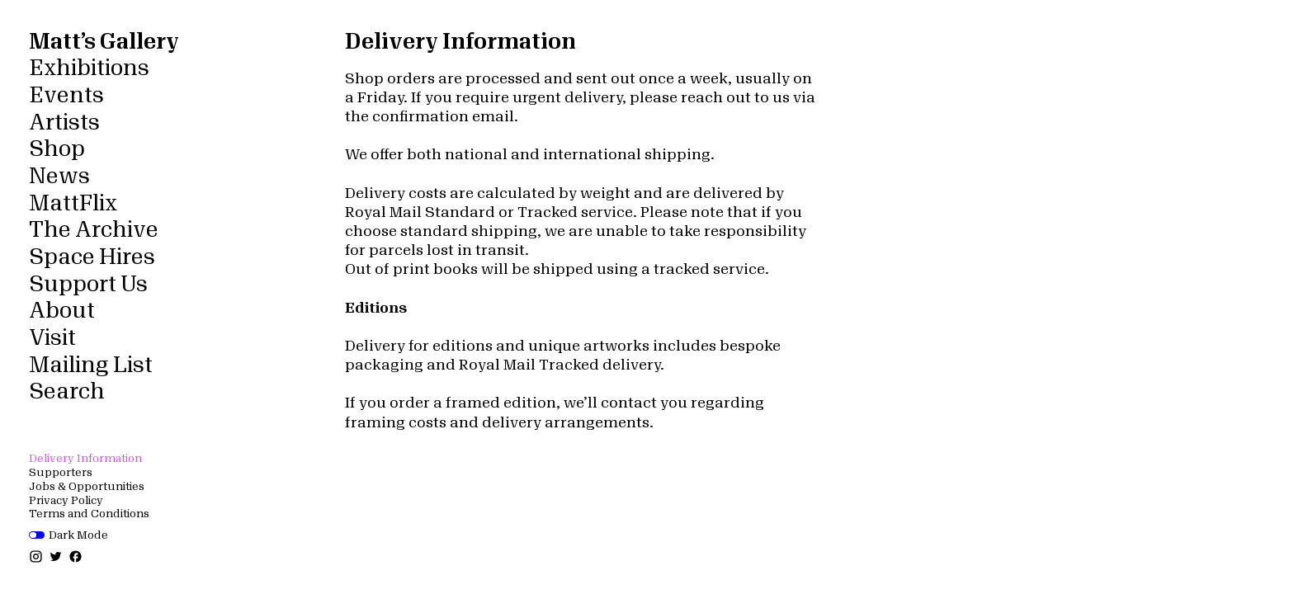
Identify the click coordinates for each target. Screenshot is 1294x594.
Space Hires (92, 257)
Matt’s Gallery (104, 42)
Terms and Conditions (89, 513)
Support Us (88, 284)
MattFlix (73, 203)
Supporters (60, 472)
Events (66, 95)
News (59, 176)
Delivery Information (85, 458)
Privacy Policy (66, 500)
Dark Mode (68, 535)
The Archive (93, 230)
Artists (64, 123)
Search (67, 392)
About (62, 311)
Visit (52, 338)
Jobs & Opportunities (86, 486)
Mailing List (91, 365)
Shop (57, 149)
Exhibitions (89, 68)
